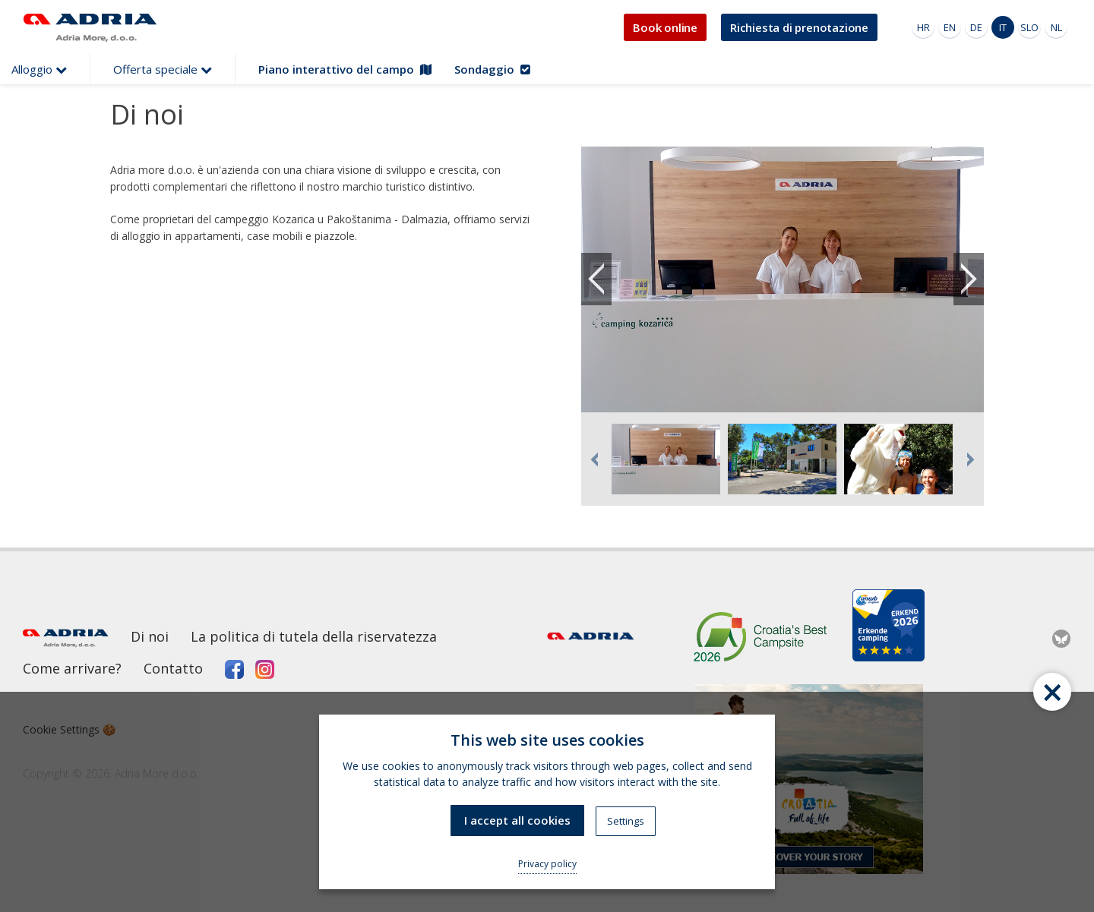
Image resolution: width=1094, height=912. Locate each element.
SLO (1029, 27)
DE (976, 27)
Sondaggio (492, 69)
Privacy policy (547, 863)
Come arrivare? (72, 668)
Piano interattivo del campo (345, 69)
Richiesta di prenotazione (799, 27)
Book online (665, 27)
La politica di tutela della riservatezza (314, 636)
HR (923, 27)
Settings (625, 821)
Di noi (150, 636)
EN (950, 27)
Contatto (173, 668)
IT (1003, 27)
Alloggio (39, 69)
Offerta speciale (162, 69)
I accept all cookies (517, 820)
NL (1056, 27)
